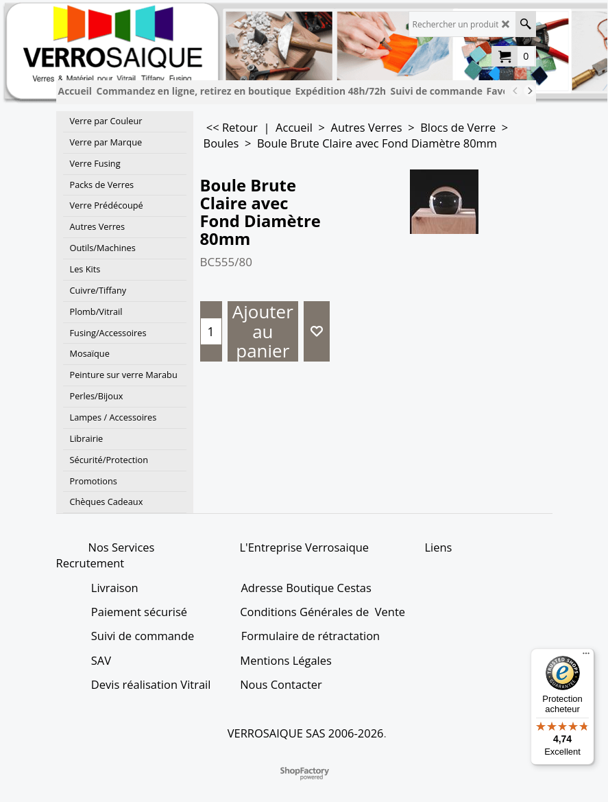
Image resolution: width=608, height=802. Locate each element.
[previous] (516, 90)
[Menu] (586, 656)
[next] (530, 90)
